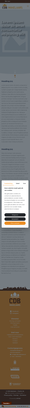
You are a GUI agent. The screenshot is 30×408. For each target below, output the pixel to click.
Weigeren (15, 215)
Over (24, 183)
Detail (17, 183)
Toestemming (8, 183)
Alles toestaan (15, 223)
